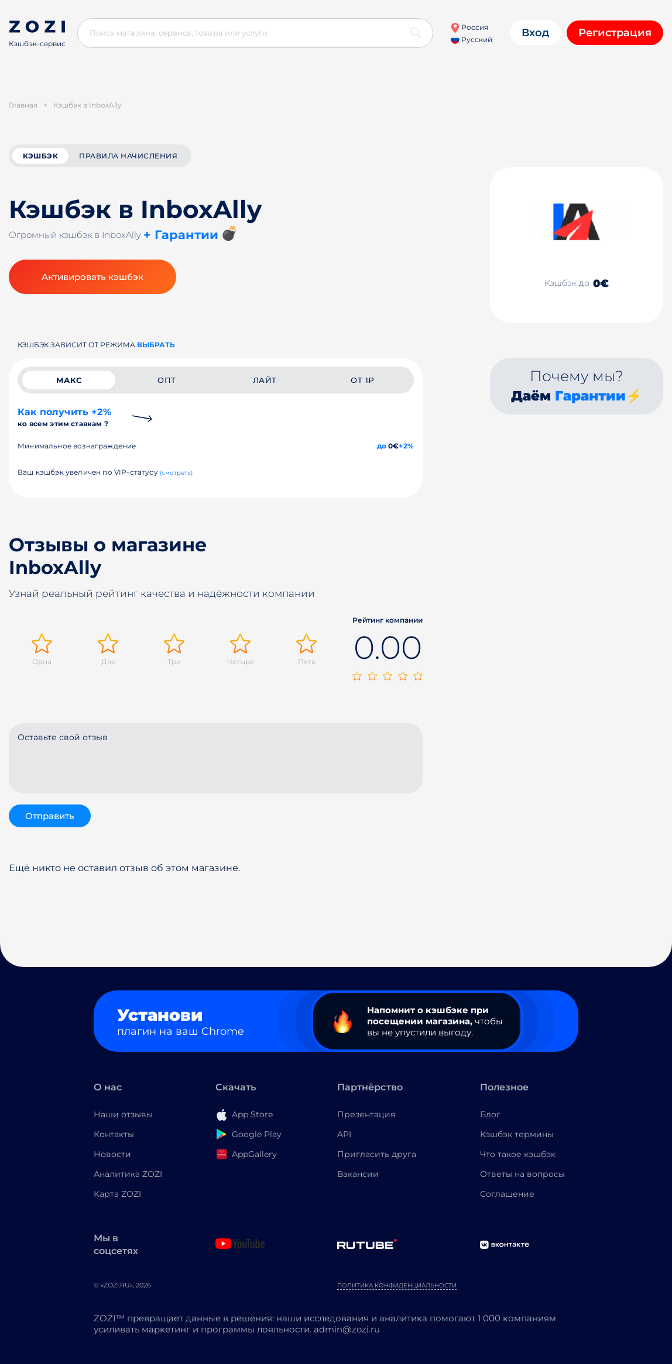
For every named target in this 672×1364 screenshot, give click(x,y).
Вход (535, 32)
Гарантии (590, 396)
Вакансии (358, 1174)
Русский (471, 39)
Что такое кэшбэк (518, 1154)
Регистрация (615, 32)
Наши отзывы (123, 1114)
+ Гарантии (180, 234)
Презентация (366, 1114)
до (381, 445)
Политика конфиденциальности (397, 1285)
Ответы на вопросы (522, 1174)
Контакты (114, 1134)
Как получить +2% (64, 417)
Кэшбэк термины (517, 1134)
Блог (490, 1114)
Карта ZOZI (117, 1194)
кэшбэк (40, 155)
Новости (112, 1154)
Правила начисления (128, 155)
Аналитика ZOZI (128, 1174)
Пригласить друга (376, 1154)
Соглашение (507, 1194)
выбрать (156, 344)
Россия (469, 27)
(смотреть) (176, 472)
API (344, 1134)
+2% (406, 445)
